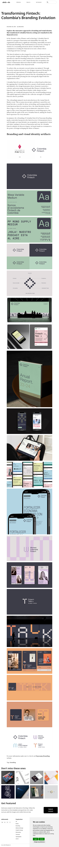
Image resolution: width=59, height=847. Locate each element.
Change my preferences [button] (39, 842)
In (4, 822)
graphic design (19, 830)
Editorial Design (19, 828)
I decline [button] (41, 839)
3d (16, 821)
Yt (7, 822)
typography (18, 836)
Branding (18, 825)
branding (13, 762)
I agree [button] (35, 839)
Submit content (50, 810)
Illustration (18, 832)
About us (28, 2)
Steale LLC (8, 845)
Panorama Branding (43, 756)
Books (17, 823)
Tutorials (18, 834)
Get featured (38, 2)
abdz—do (6, 2)
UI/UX (17, 838)
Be (2, 822)
